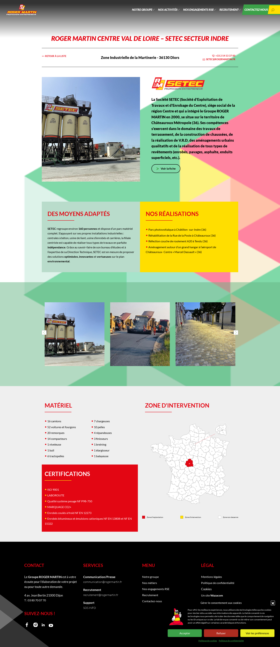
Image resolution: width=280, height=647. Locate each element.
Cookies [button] (206, 590)
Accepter (184, 633)
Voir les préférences (257, 633)
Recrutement (223, 12)
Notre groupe (128, 12)
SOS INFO (90, 608)
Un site (212, 596)
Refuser (221, 633)
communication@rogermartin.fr (103, 582)
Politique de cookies (207, 640)
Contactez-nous (253, 12)
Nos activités (156, 12)
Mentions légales (212, 577)
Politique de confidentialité (231, 640)
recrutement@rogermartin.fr (102, 595)
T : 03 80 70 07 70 (36, 600)
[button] (273, 603)
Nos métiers (150, 583)
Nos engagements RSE (190, 12)
